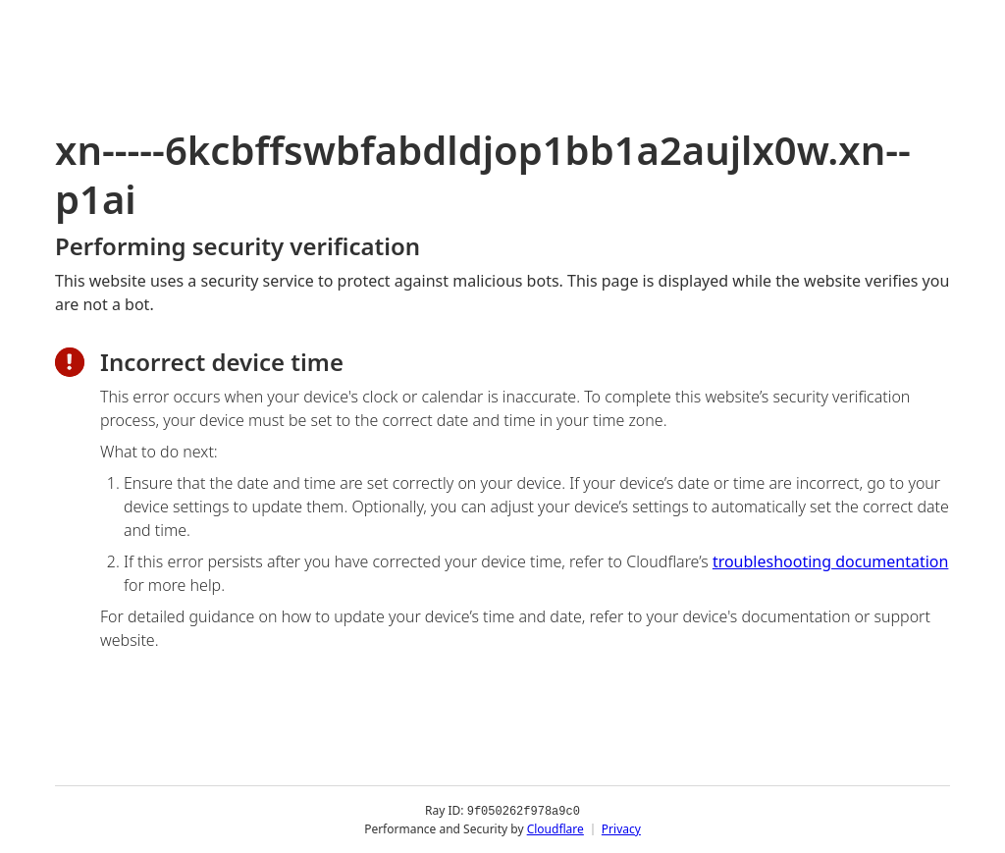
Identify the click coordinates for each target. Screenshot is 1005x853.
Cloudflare (555, 828)
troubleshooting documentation (831, 561)
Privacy (621, 828)
